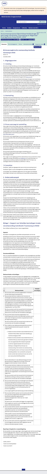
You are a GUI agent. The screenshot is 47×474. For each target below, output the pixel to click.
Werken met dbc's (33, 28)
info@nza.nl (23, 158)
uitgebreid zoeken (41, 24)
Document (4, 44)
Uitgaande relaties (40, 44)
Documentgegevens (12, 44)
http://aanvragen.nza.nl (8, 134)
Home (4, 28)
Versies (20, 44)
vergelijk (31, 39)
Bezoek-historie (40, 32)
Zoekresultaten (8, 31)
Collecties (24, 28)
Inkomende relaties (28, 44)
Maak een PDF (37, 46)
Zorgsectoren (16, 28)
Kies (34, 39)
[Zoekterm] (28, 22)
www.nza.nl (29, 77)
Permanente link (42, 62)
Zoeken (43, 21)
